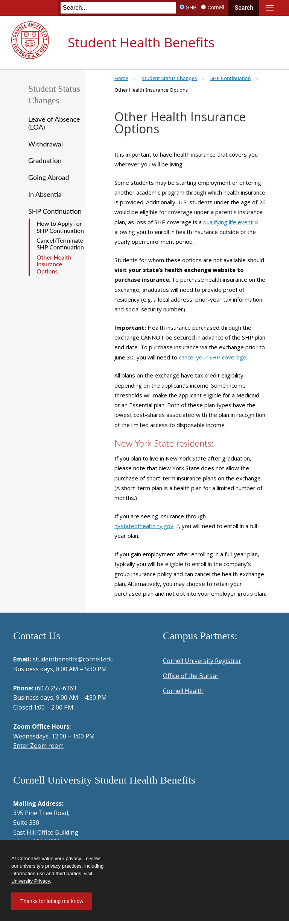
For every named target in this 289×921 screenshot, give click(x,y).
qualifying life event (230, 222)
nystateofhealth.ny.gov (146, 526)
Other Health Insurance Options (54, 264)
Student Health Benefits (141, 42)
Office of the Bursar (191, 676)
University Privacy (30, 881)
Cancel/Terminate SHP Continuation (60, 244)
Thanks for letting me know (51, 901)
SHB (191, 8)
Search (243, 7)
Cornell (215, 8)
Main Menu (270, 8)
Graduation (45, 160)
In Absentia (44, 194)
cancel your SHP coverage (212, 357)
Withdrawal (45, 144)
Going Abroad (48, 177)
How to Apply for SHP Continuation (60, 227)
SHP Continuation (55, 211)
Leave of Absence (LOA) (54, 123)
